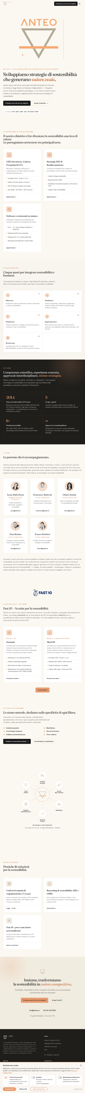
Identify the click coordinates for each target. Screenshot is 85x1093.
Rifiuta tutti (23, 1089)
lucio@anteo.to (15, 510)
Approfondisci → (11, 197)
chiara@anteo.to (69, 510)
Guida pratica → (52, 908)
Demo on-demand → (13, 945)
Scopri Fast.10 (57, 1000)
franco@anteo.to (42, 548)
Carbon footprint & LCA (51, 1040)
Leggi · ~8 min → (11, 908)
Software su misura (50, 1046)
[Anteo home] (7, 4)
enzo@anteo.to (15, 548)
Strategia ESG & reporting (52, 1043)
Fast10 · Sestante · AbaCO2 (63, 1052)
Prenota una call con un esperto (66, 4)
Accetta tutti (9, 1089)
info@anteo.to (34, 1010)
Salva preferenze (39, 1089)
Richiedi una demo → (13, 678)
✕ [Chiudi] (81, 1065)
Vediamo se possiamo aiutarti (17, 741)
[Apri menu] (80, 3)
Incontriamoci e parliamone (44, 741)
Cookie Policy (78, 1089)
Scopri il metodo (41, 103)
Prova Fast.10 (42, 690)
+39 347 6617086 (49, 1010)
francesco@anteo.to (42, 510)
